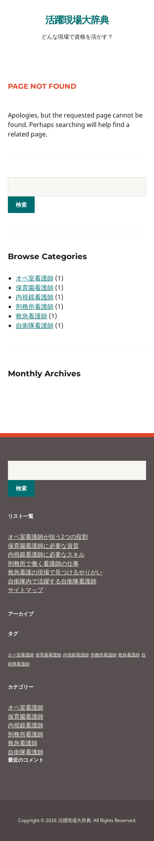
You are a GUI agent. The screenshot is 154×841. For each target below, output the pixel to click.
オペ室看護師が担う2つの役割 (48, 536)
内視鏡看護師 (35, 297)
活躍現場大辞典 (77, 19)
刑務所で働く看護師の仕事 (43, 563)
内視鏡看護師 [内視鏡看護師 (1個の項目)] (76, 655)
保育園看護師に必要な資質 (43, 545)
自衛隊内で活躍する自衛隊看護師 (52, 581)
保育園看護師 (35, 287)
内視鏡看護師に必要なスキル (46, 554)
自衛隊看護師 (35, 325)
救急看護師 (31, 316)
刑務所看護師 (35, 306)
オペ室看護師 (35, 278)
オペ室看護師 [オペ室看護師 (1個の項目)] (21, 655)
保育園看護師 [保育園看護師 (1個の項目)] (48, 655)
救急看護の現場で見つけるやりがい (55, 572)
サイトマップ (25, 590)
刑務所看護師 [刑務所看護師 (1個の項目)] (104, 655)
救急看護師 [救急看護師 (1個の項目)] (129, 655)
